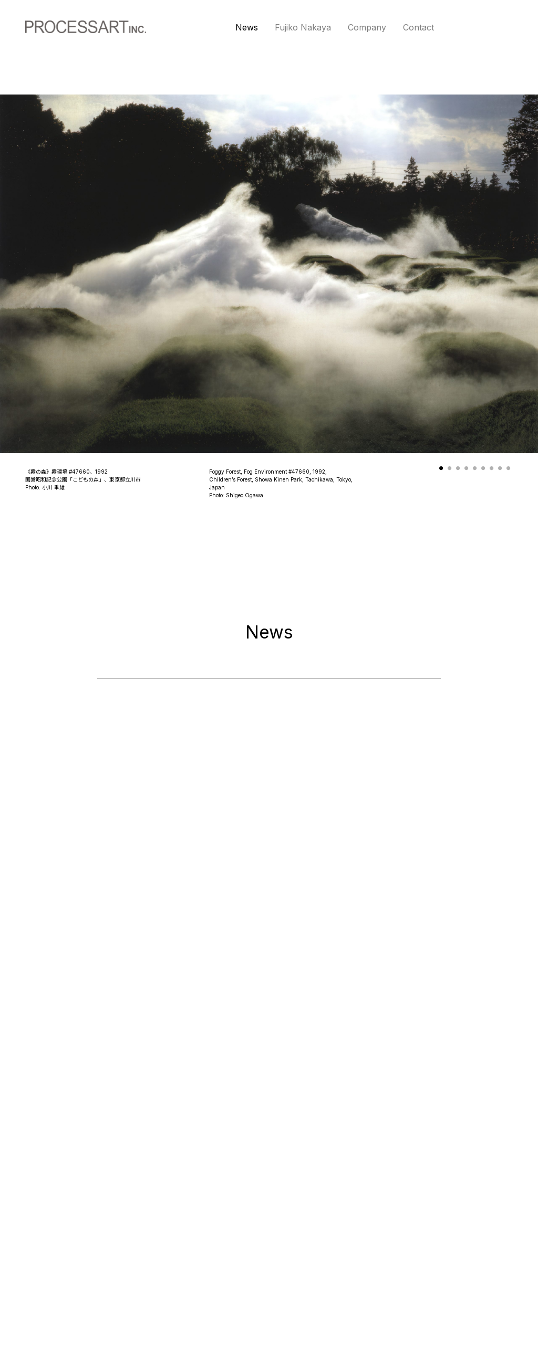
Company (367, 27)
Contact (418, 27)
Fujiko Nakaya (303, 27)
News (246, 27)
